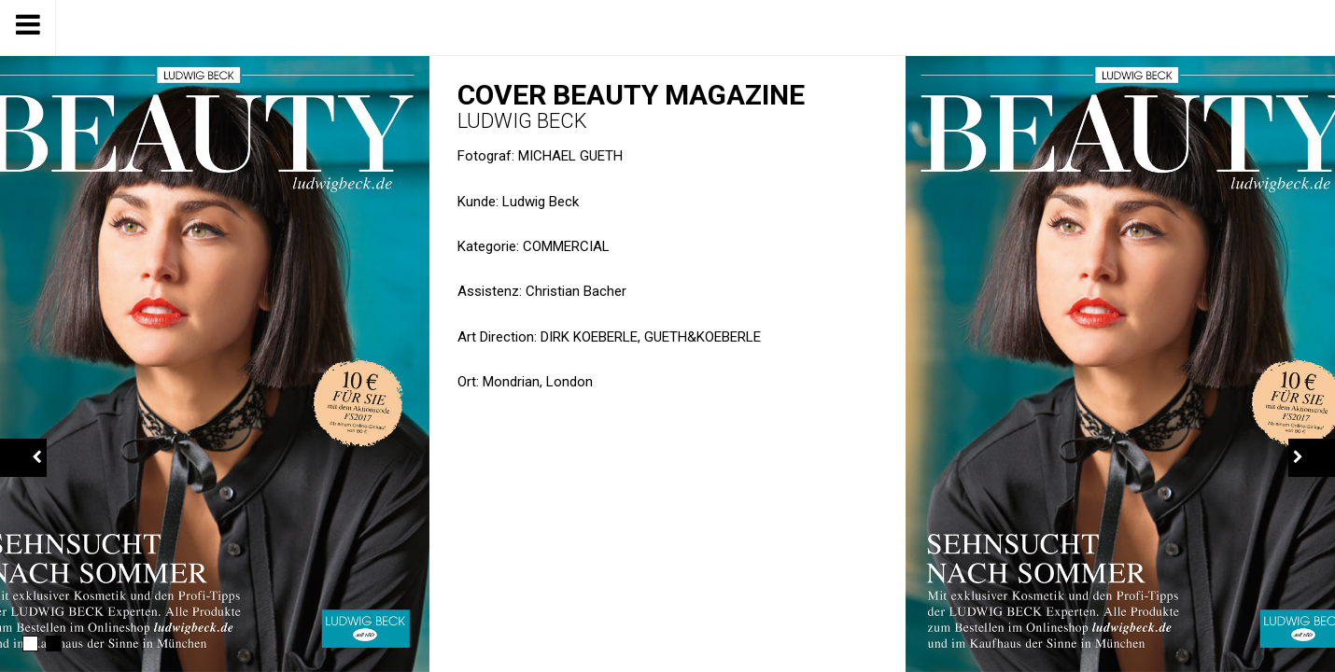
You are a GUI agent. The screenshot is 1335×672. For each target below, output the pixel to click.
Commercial (566, 246)
